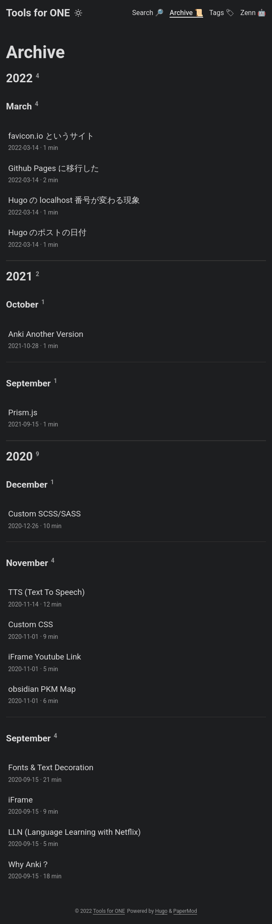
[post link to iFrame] (136, 805)
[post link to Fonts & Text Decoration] (136, 773)
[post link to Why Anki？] (136, 870)
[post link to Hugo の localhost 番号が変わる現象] (136, 205)
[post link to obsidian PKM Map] (136, 694)
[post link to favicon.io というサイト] (136, 141)
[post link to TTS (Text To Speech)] (136, 597)
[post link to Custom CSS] (136, 630)
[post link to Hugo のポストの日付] (136, 238)
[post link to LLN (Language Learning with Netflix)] (136, 837)
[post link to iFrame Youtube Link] (136, 662)
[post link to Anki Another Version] (136, 339)
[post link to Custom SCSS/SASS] (136, 519)
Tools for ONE (38, 13)
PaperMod (185, 911)
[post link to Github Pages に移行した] (136, 173)
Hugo (161, 911)
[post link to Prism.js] (136, 418)
